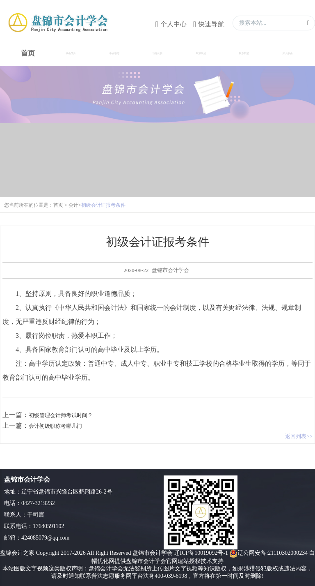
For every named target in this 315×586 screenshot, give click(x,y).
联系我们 (244, 53)
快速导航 (211, 24)
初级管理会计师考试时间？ (61, 415)
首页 (58, 205)
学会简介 (71, 53)
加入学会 (287, 53)
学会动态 (114, 53)
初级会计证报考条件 (103, 205)
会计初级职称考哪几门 (55, 426)
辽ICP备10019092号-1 (201, 553)
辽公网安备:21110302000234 (268, 553)
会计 (73, 205)
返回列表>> (299, 436)
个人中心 (173, 24)
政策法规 (201, 53)
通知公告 (157, 53)
